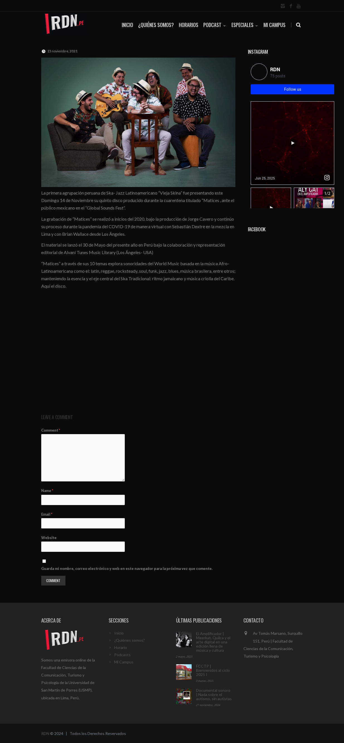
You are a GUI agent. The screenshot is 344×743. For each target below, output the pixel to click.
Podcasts (122, 654)
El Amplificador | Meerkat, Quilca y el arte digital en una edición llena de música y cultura (213, 642)
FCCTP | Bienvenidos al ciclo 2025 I (213, 670)
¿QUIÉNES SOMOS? (156, 24)
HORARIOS (188, 24)
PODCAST (214, 24)
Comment (50, 430)
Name (47, 490)
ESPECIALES (244, 24)
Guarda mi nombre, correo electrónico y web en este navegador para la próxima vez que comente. (127, 568)
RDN (45, 733)
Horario (120, 647)
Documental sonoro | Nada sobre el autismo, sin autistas (214, 694)
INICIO (127, 24)
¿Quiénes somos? (129, 640)
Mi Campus (275, 24)
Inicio (119, 633)
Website (49, 537)
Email (46, 514)
